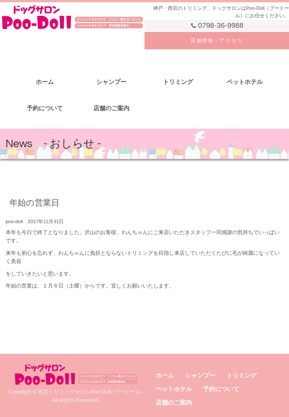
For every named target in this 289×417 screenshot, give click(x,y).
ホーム (45, 82)
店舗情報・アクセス (216, 40)
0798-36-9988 (216, 25)
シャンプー (111, 82)
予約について (45, 108)
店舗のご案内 (111, 108)
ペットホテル (245, 82)
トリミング (178, 82)
